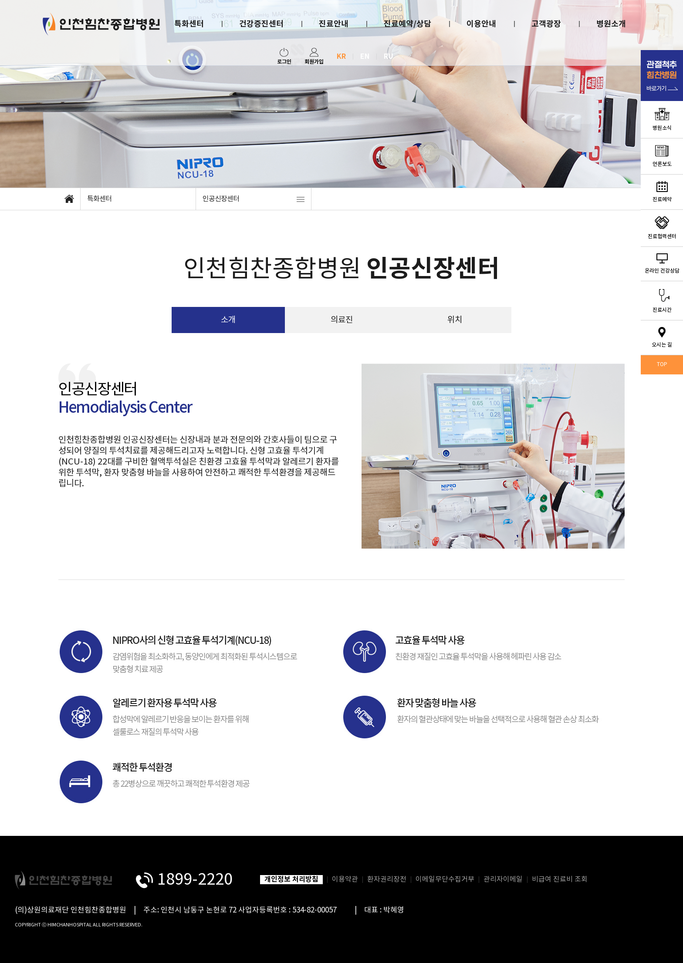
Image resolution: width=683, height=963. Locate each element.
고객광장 (546, 24)
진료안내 (333, 24)
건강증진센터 (261, 24)
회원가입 (314, 56)
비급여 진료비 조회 (560, 879)
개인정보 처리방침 (291, 879)
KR (341, 56)
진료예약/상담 (407, 24)
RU (388, 56)
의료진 (342, 320)
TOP (662, 364)
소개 (228, 320)
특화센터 (189, 24)
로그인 (284, 56)
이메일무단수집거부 (445, 879)
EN (364, 56)
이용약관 (345, 879)
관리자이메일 (503, 879)
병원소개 (611, 24)
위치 (454, 320)
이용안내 (481, 24)
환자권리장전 (386, 879)
